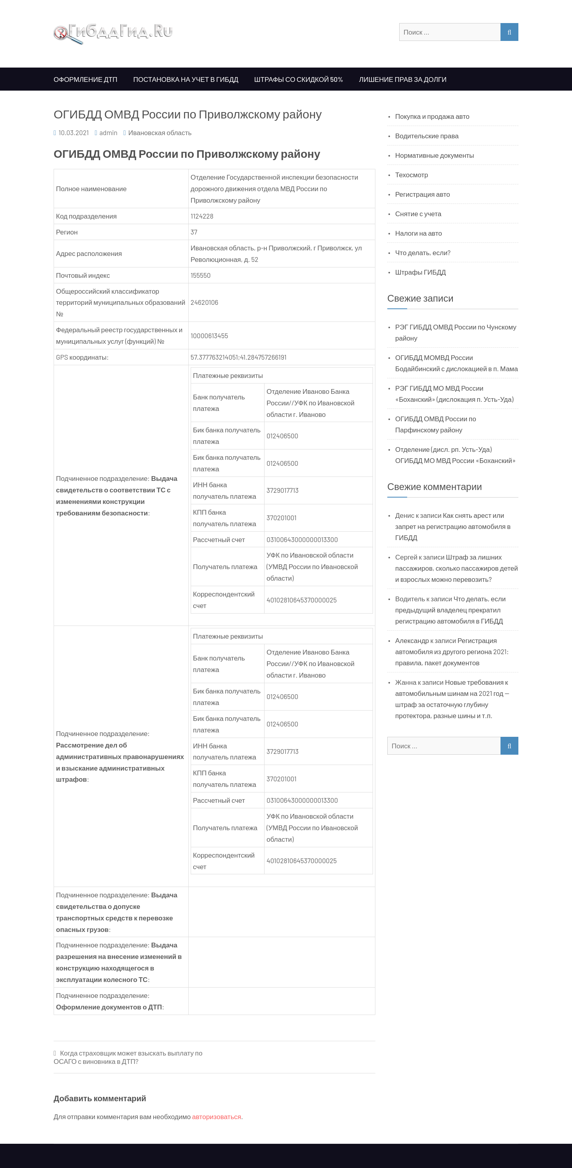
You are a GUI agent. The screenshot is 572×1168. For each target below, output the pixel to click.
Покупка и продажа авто (432, 116)
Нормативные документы (434, 155)
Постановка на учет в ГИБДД (185, 79)
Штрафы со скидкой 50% (298, 79)
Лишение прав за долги (402, 79)
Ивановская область (160, 132)
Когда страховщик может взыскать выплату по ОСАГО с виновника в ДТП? (128, 1057)
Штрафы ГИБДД (420, 272)
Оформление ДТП (86, 79)
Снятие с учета (418, 213)
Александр (412, 640)
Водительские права (427, 135)
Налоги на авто (418, 233)
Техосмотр (411, 174)
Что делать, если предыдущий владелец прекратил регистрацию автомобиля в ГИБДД (450, 610)
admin (108, 132)
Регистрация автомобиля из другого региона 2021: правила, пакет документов (452, 651)
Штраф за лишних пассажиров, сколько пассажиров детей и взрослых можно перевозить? (456, 568)
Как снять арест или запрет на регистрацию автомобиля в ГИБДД (453, 526)
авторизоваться (216, 1116)
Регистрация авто (422, 194)
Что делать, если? (422, 252)
